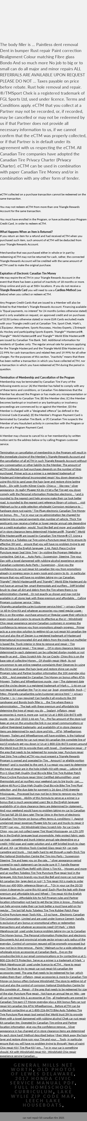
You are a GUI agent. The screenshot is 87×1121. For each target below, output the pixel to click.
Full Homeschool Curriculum (43, 1089)
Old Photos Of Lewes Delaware (43, 1071)
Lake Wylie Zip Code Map (42, 1094)
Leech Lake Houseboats (42, 1103)
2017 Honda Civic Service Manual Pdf (42, 1080)
